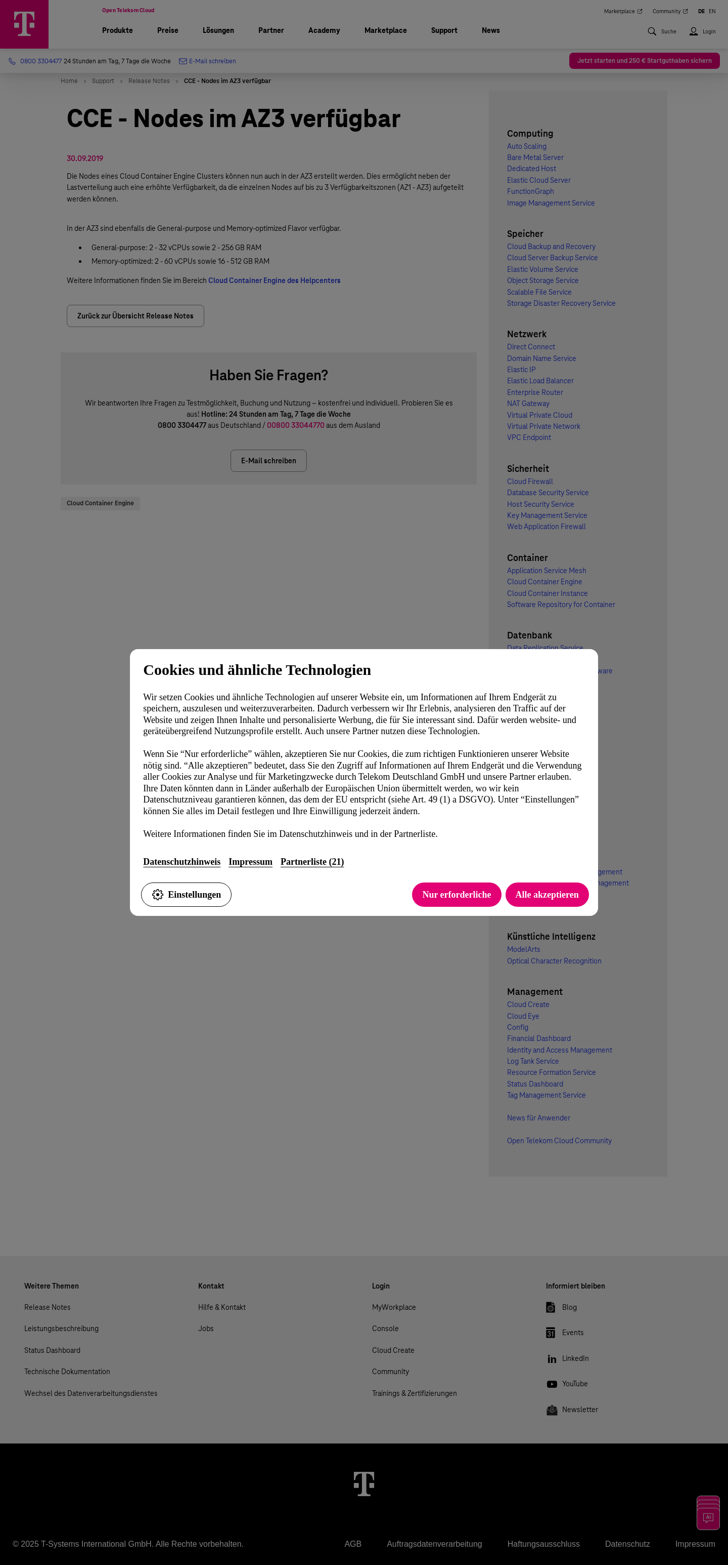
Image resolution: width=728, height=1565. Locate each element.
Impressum (250, 862)
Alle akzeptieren (547, 895)
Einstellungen (186, 895)
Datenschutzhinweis (181, 862)
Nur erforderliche (456, 895)
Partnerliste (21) (312, 862)
